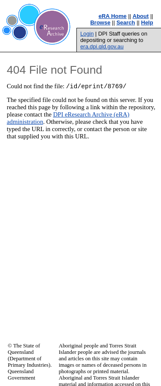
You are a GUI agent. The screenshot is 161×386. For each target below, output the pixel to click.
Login (87, 33)
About (141, 16)
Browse (100, 22)
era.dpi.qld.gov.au (102, 46)
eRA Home (113, 16)
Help (147, 22)
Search (125, 22)
